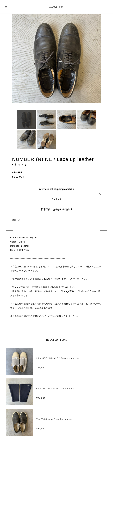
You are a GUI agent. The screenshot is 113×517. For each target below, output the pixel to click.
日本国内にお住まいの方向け (56, 209)
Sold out (56, 199)
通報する (16, 220)
